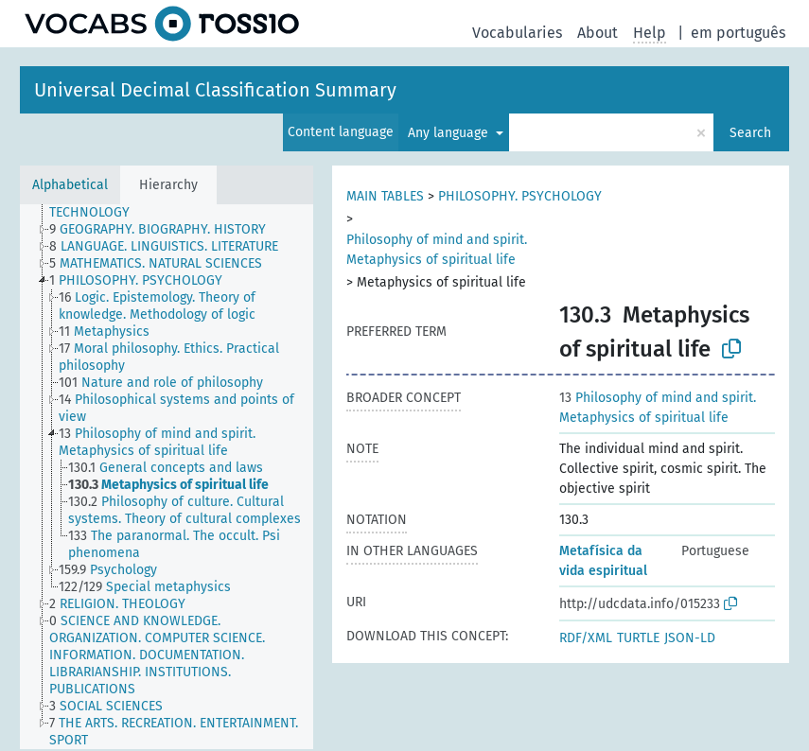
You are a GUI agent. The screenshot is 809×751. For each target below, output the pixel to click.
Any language (450, 133)
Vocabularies (517, 33)
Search (750, 133)
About (597, 33)
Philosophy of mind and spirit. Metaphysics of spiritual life (436, 250)
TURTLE (638, 638)
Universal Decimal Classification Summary (215, 90)
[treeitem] (189, 204)
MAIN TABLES (385, 196)
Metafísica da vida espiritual (603, 561)
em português (738, 33)
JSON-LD (689, 638)
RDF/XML (585, 638)
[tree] (166, 476)
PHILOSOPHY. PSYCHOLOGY (520, 196)
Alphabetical (70, 185)
